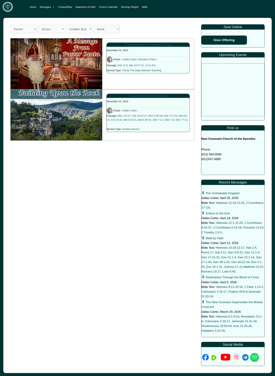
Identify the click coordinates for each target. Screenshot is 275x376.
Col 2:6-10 (116, 119)
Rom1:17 (207, 252)
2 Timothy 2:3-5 (211, 232)
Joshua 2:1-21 (233, 266)
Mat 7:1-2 (158, 119)
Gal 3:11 (220, 252)
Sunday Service (130, 129)
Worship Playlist (129, 7)
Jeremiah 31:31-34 (244, 321)
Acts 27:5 (123, 65)
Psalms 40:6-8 (237, 291)
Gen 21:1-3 (228, 257)
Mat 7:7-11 (181, 119)
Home (33, 7)
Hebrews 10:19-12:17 (230, 247)
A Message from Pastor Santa (148, 45)
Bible (144, 7)
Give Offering (224, 40)
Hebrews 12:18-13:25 (230, 203)
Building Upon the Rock (148, 96)
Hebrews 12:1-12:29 (229, 223)
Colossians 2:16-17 (214, 291)
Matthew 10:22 (253, 266)
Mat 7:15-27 (124, 115)
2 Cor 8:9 (150, 65)
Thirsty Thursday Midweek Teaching (141, 70)
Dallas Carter (130, 59)
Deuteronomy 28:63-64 (216, 326)
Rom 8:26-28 (155, 115)
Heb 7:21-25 (170, 115)
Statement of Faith (85, 7)
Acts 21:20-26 (242, 326)
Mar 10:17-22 (136, 65)
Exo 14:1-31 (214, 266)
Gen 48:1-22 (221, 262)
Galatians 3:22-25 (213, 330)
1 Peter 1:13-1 (253, 287)
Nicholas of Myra (147, 59)
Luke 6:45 (229, 271)
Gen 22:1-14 (246, 257)
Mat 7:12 (169, 119)
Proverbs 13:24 (253, 227)
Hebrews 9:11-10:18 (229, 287)
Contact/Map (65, 7)
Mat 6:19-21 (129, 119)
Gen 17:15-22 (210, 257)
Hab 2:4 (251, 247)
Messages (47, 7)
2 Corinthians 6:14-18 (227, 227)
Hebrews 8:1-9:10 (227, 316)
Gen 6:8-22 (235, 252)
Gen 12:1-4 (251, 252)
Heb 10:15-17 (139, 115)
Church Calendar (108, 7)
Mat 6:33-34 (144, 119)
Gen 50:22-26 (240, 262)
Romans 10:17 (211, 271)
